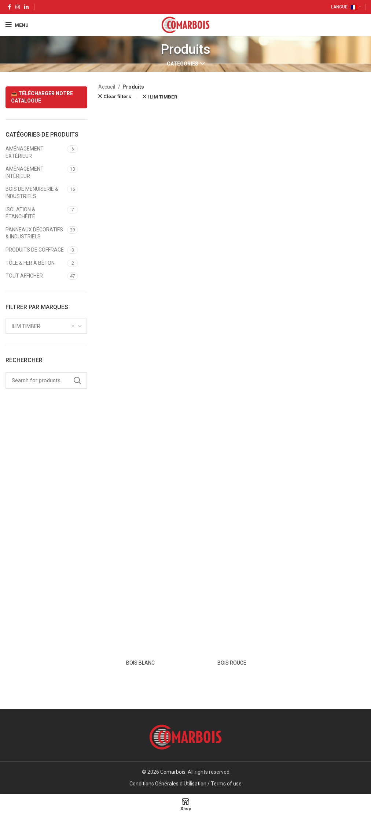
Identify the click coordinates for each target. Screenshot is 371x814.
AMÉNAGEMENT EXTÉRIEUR (24, 152)
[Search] (46, 380)
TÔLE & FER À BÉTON (30, 263)
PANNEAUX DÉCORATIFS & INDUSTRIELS (34, 233)
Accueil (107, 87)
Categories (182, 63)
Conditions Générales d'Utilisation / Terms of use (185, 784)
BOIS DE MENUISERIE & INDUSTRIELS (31, 192)
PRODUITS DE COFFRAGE (34, 250)
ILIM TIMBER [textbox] (26, 326)
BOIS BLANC (140, 663)
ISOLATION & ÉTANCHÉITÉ (20, 213)
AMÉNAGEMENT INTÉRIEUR (24, 172)
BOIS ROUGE (231, 663)
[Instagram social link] (17, 7)
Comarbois (173, 772)
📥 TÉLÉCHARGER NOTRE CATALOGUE (42, 97)
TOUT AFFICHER (24, 276)
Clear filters (117, 96)
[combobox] (46, 326)
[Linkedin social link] (26, 7)
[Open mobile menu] (17, 25)
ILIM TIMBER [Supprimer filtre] (162, 96)
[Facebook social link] (9, 7)
